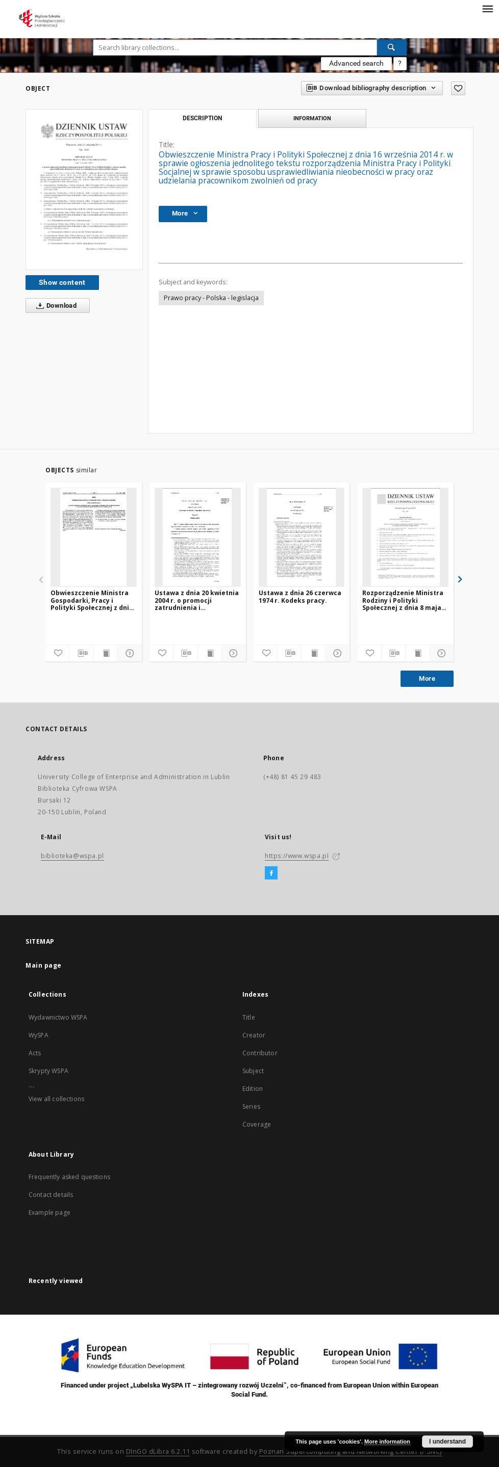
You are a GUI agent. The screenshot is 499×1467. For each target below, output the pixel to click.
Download (54, 306)
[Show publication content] (105, 653)
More (427, 678)
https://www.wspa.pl (297, 855)
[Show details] (128, 653)
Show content (62, 282)
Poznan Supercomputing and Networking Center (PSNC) (350, 1451)
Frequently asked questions (69, 1176)
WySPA (38, 1035)
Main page (44, 965)
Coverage (256, 1124)
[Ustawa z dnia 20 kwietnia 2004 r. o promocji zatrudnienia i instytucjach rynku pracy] (197, 537)
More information (387, 1441)
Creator (253, 1035)
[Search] (392, 47)
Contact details (51, 1194)
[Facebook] (271, 873)
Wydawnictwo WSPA (58, 1017)
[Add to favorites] (458, 88)
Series (251, 1106)
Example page (49, 1212)
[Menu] (487, 8)
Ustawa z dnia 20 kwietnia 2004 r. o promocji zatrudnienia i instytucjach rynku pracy (197, 600)
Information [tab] (312, 118)
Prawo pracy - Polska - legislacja (211, 298)
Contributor (260, 1053)
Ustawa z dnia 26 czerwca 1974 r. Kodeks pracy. (300, 596)
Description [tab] (202, 118)
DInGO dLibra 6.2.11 (158, 1451)
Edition (252, 1088)
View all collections (56, 1099)
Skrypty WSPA (48, 1070)
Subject (253, 1070)
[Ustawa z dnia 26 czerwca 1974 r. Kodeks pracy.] (301, 537)
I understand (447, 1441)
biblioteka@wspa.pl (72, 855)
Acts (35, 1053)
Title (248, 1017)
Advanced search (356, 63)
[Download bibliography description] (81, 653)
